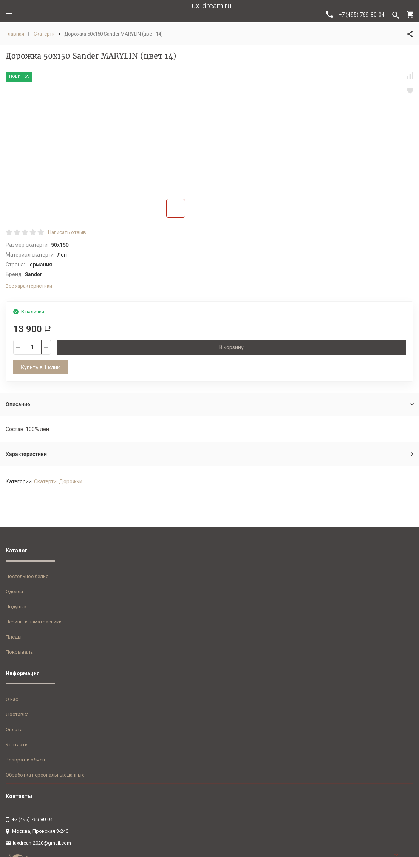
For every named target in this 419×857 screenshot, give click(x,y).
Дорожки (70, 481)
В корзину (231, 347)
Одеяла (14, 591)
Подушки (16, 606)
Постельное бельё (27, 576)
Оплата (14, 729)
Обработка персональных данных (45, 775)
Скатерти (44, 34)
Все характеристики (29, 286)
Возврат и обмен (25, 760)
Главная (15, 34)
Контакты (17, 744)
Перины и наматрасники (34, 622)
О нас (12, 699)
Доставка (17, 714)
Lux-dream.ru (209, 5)
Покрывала (19, 652)
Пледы (14, 637)
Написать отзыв (67, 232)
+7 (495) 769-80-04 (355, 14)
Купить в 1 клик (40, 367)
